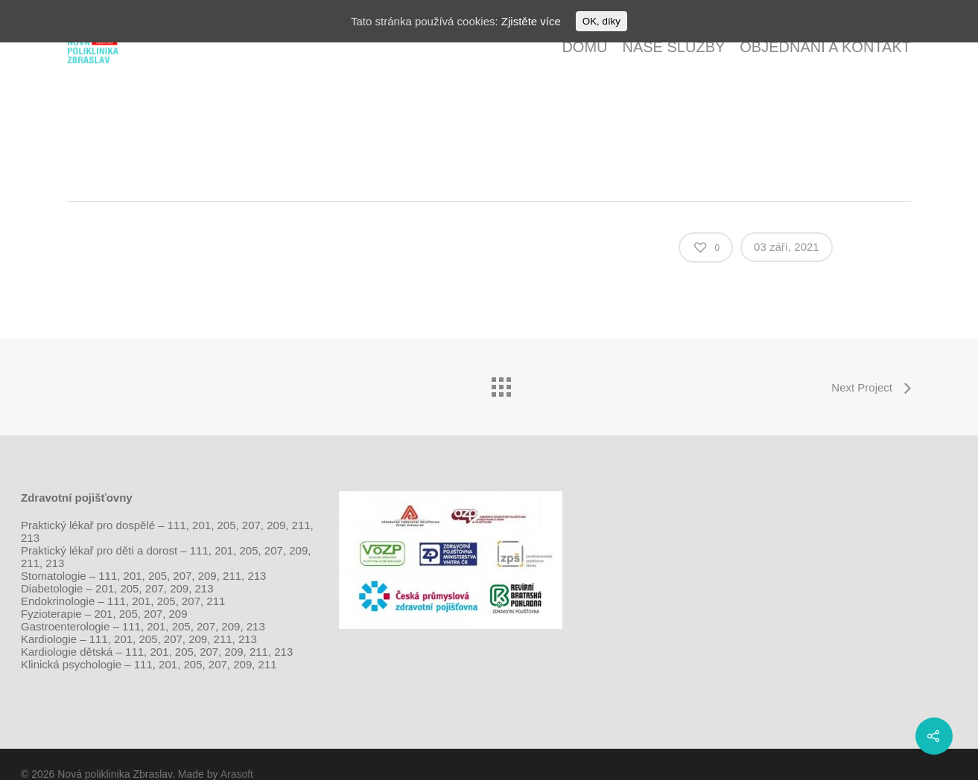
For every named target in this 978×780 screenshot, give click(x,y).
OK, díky (601, 21)
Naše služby (673, 47)
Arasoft (236, 774)
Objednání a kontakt (825, 47)
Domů (584, 47)
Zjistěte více (531, 21)
